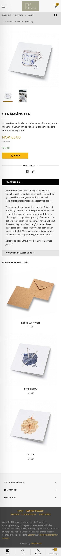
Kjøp (15, 155)
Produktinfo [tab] (13, 182)
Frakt (20, 511)
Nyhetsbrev (45, 514)
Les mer (31, 534)
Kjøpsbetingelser (35, 511)
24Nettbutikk (36, 543)
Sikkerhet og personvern (23, 514)
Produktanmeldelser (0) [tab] (19, 253)
